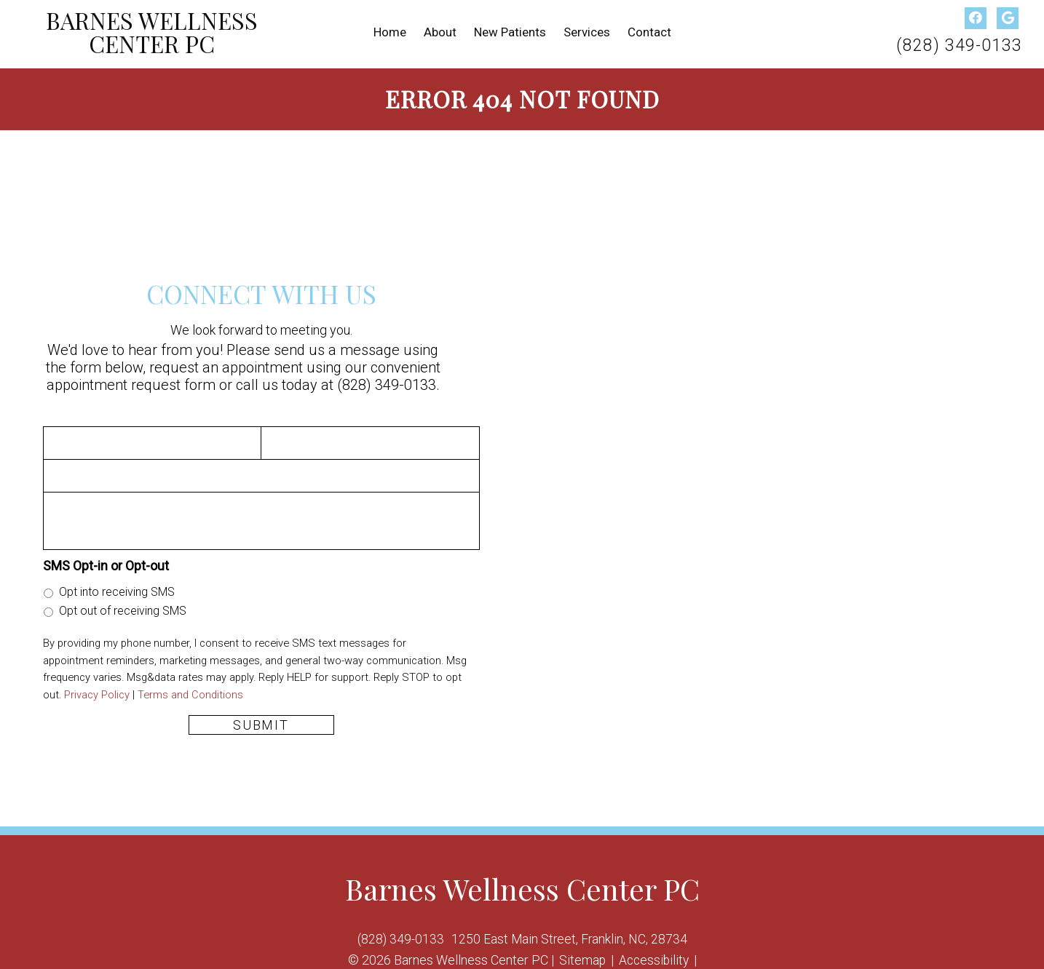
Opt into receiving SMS (117, 588)
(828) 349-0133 (959, 45)
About (440, 32)
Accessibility (653, 956)
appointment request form (131, 381)
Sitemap (580, 956)
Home (389, 32)
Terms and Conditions (190, 691)
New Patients (510, 32)
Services (586, 32)
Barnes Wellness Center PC (151, 32)
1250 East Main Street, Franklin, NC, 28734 (570, 935)
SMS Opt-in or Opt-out (106, 562)
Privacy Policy (97, 691)
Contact (649, 32)
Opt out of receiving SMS (122, 607)
